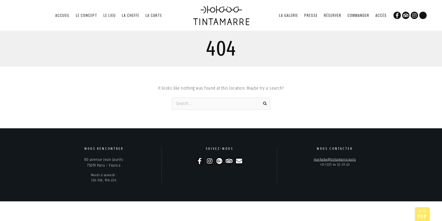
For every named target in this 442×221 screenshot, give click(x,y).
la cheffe (130, 15)
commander (358, 15)
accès (381, 15)
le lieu (109, 15)
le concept (86, 15)
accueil (62, 15)
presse (311, 15)
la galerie (288, 15)
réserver (332, 15)
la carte (153, 15)
